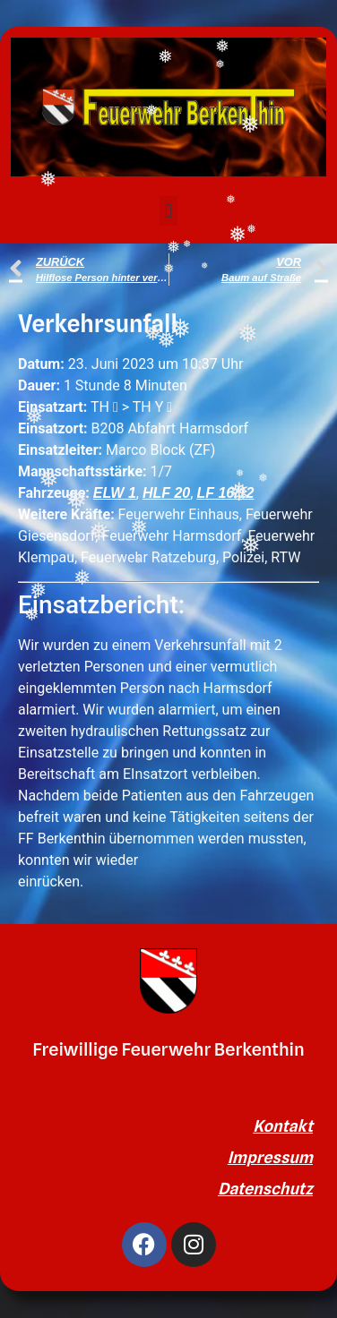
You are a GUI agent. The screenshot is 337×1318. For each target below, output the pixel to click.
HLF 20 (166, 493)
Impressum (270, 1157)
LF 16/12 (225, 493)
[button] (168, 211)
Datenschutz (265, 1188)
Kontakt (283, 1126)
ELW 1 (114, 493)
